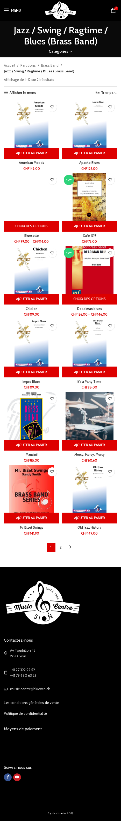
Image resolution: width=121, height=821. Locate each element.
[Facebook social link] (8, 777)
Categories (58, 51)
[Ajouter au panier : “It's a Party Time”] (89, 372)
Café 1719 (89, 236)
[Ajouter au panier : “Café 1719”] (89, 226)
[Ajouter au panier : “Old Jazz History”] (89, 518)
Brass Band (50, 65)
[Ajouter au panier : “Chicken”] (31, 299)
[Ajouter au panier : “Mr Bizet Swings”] (31, 518)
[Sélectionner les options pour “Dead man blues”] (89, 299)
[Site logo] (60, 9)
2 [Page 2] (61, 547)
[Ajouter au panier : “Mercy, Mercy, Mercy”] (89, 445)
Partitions (28, 65)
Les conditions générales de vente (31, 702)
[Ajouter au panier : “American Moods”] (31, 153)
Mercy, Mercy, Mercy (89, 455)
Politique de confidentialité (25, 713)
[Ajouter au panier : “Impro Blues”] (31, 372)
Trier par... (109, 92)
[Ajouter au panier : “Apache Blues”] (89, 153)
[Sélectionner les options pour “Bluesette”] (31, 226)
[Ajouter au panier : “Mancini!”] (31, 445)
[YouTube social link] (17, 777)
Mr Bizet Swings (31, 527)
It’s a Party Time (89, 382)
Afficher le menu (23, 92)
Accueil (9, 65)
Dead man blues (89, 309)
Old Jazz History (89, 527)
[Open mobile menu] (12, 10)
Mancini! (32, 455)
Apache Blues (89, 163)
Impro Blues (31, 382)
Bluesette (31, 236)
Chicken (31, 309)
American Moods (31, 163)
